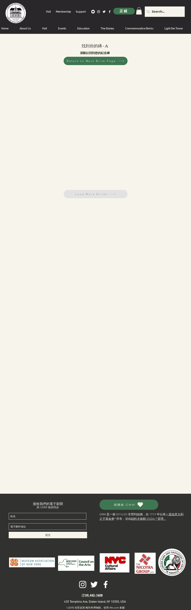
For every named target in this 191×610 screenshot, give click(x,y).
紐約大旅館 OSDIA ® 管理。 (148, 519)
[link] (139, 10)
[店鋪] (124, 11)
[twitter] (104, 11)
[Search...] (164, 11)
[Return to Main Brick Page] (96, 61)
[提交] (48, 535)
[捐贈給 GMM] (128, 505)
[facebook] (109, 11)
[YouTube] (93, 11)
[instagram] (98, 11)
